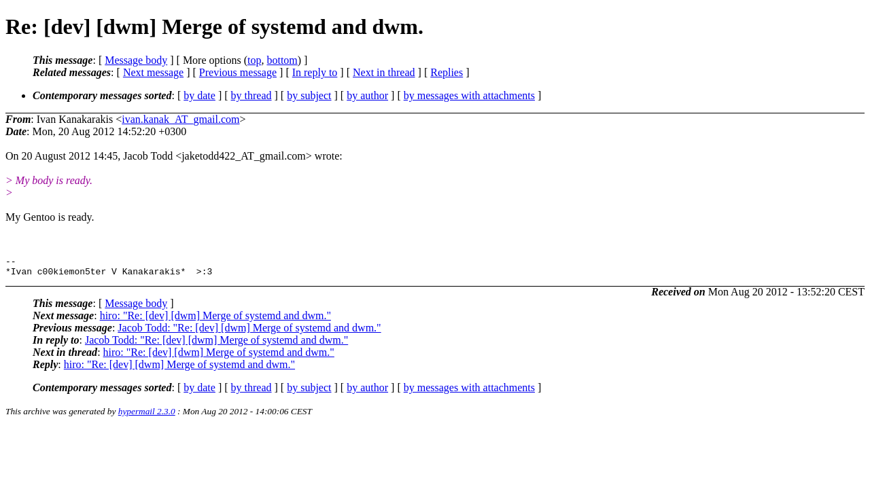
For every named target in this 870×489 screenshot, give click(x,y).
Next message (153, 72)
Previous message (238, 72)
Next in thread (384, 72)
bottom (281, 60)
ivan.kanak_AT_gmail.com (180, 119)
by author (367, 95)
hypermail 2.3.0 (146, 415)
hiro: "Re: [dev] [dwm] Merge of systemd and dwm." (215, 319)
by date (199, 95)
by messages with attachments (469, 95)
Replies (446, 72)
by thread (251, 95)
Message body (136, 60)
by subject (309, 95)
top (254, 60)
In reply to (315, 72)
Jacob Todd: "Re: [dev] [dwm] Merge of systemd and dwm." (249, 332)
